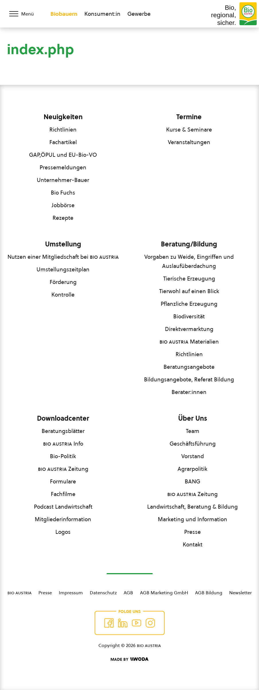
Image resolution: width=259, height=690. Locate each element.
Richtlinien (63, 129)
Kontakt (192, 544)
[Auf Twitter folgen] (123, 623)
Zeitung (63, 469)
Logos (63, 532)
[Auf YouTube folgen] (136, 623)
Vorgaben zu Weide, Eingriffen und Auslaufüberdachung (189, 261)
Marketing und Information (192, 519)
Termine (189, 116)
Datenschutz (103, 592)
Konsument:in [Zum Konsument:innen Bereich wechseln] (102, 13)
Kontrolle (63, 294)
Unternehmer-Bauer (63, 180)
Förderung (63, 282)
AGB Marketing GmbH (164, 592)
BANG (192, 481)
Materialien (189, 341)
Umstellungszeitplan (62, 269)
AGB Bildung (208, 592)
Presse (192, 532)
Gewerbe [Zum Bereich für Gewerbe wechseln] (139, 13)
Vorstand (192, 456)
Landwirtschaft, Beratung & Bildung (192, 506)
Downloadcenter (63, 418)
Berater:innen (189, 392)
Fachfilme (63, 494)
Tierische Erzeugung (189, 278)
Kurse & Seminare (189, 129)
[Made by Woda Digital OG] (129, 659)
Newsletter (240, 592)
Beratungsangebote (189, 367)
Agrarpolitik (192, 469)
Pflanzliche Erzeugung (189, 303)
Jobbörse (63, 205)
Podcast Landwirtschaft (63, 506)
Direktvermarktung (189, 329)
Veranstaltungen (189, 142)
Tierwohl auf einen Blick (189, 291)
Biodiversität (189, 316)
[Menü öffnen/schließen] (25, 14)
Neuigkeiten (63, 116)
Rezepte (62, 217)
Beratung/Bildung (189, 244)
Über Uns (192, 418)
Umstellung (63, 244)
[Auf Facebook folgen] (109, 623)
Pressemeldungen (63, 167)
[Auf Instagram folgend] (150, 623)
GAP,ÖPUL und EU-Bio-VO (63, 154)
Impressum (71, 592)
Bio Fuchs (63, 192)
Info (63, 443)
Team (192, 431)
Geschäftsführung (193, 443)
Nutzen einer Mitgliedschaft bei (63, 256)
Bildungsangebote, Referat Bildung (189, 379)
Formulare (63, 481)
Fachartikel (63, 142)
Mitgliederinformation (63, 519)
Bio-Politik (63, 456)
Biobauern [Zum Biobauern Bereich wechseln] (63, 13)
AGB (128, 592)
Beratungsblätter (63, 431)
